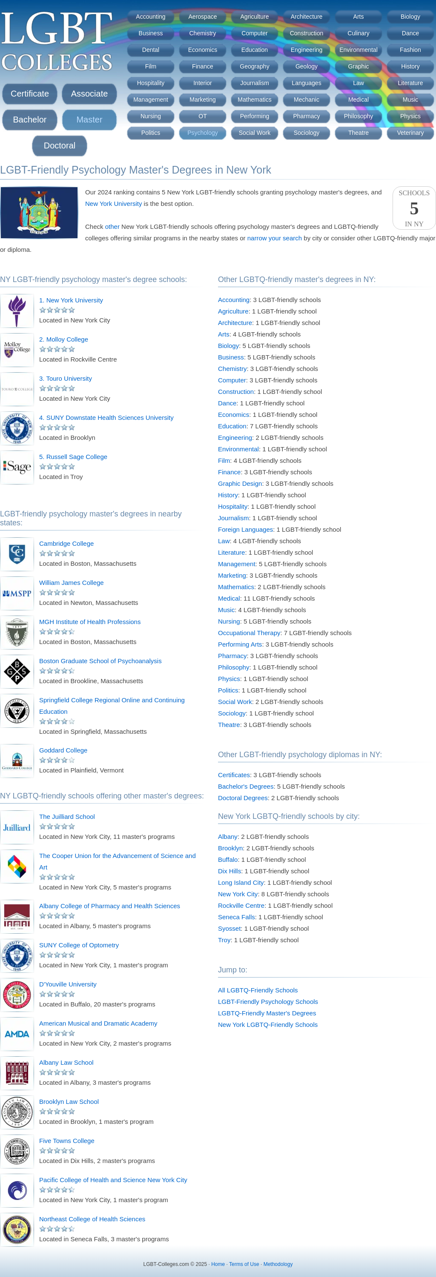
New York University (113, 203)
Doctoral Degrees (243, 797)
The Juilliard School (67, 816)
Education (254, 49)
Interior (202, 83)
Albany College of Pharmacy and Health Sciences (109, 905)
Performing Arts (240, 644)
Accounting (150, 16)
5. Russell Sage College (73, 456)
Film (150, 66)
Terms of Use (244, 1264)
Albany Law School (66, 1062)
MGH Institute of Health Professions (90, 621)
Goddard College (63, 750)
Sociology (307, 132)
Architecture (307, 16)
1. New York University (71, 300)
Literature (410, 83)
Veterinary (410, 132)
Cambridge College (66, 543)
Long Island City (241, 882)
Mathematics (254, 99)
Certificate (30, 93)
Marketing (202, 99)
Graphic (358, 66)
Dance (410, 33)
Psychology (202, 132)
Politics (150, 132)
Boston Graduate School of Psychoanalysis (100, 660)
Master (89, 119)
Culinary (358, 33)
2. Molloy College (63, 339)
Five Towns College (67, 1140)
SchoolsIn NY (414, 208)
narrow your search (274, 238)
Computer (254, 33)
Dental (150, 49)
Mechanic (306, 99)
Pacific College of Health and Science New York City (113, 1179)
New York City (238, 894)
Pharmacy (306, 116)
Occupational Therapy (249, 632)
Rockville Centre (241, 905)
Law (358, 83)
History (410, 66)
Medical (358, 99)
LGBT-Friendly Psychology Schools (268, 1001)
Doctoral (59, 145)
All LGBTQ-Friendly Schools (258, 990)
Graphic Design (240, 483)
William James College (71, 582)
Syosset (229, 928)
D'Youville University (68, 984)
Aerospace (203, 16)
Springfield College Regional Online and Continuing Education (112, 705)
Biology (410, 16)
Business (151, 33)
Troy (224, 939)
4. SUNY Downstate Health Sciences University (106, 417)
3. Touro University (65, 378)
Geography (254, 66)
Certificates (234, 774)
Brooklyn (230, 848)
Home (218, 1264)
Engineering (307, 49)
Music (411, 99)
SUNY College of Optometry (79, 945)
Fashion (410, 49)
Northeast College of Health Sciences (92, 1219)
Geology (306, 66)
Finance (202, 66)
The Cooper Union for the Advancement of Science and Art (117, 861)
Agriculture (255, 16)
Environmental (358, 49)
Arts (358, 16)
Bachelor (30, 119)
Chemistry (202, 33)
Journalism (254, 83)
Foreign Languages (245, 529)
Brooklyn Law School (69, 1101)
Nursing (151, 116)
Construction (307, 33)
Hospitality (151, 83)
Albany (228, 836)
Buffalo (228, 859)
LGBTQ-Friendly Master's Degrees (267, 1013)
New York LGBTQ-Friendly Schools (268, 1024)
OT (202, 116)
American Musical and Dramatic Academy (98, 1023)
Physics (410, 116)
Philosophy (358, 116)
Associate (89, 93)
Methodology (278, 1264)
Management (150, 99)
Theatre (358, 132)
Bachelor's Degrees (245, 786)
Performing (254, 116)
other (112, 226)
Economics (202, 49)
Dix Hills (229, 871)
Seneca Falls (236, 917)
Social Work (254, 132)
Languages (306, 83)
